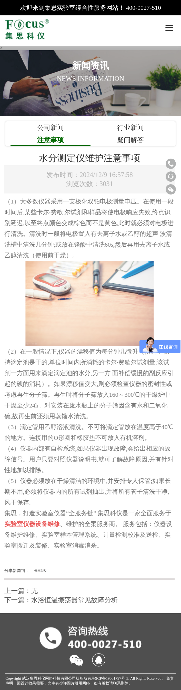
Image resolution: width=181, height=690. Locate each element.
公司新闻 (50, 127)
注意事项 (50, 140)
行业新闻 (130, 127)
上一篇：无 (19, 591)
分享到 (38, 570)
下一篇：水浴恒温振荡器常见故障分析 (59, 600)
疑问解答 (130, 140)
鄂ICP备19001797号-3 (110, 680)
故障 (118, 448)
